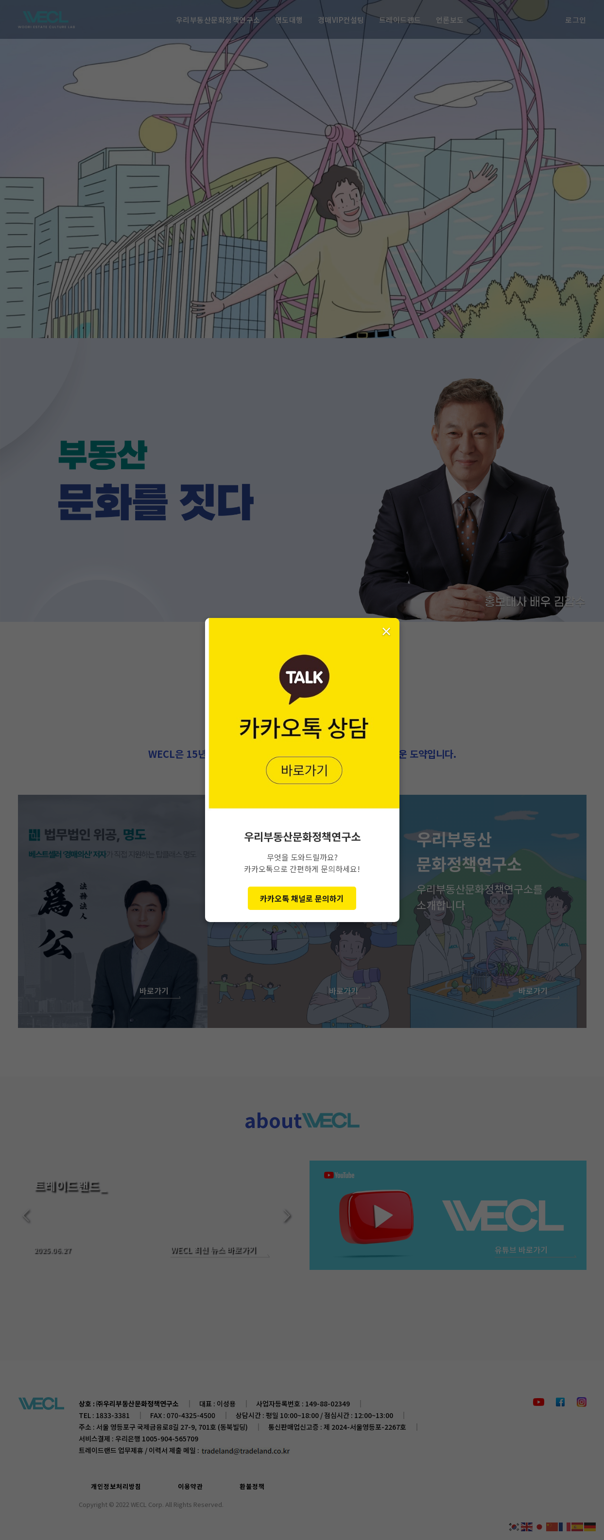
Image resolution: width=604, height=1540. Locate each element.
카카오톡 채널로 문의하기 (302, 898)
